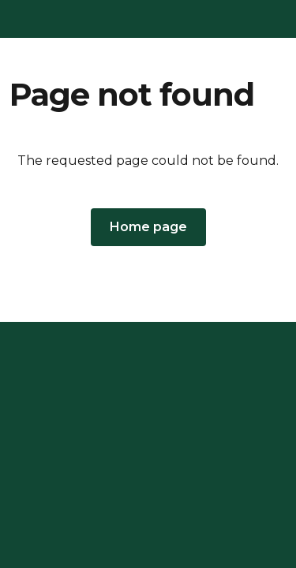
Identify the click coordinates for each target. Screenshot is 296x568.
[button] (148, 227)
